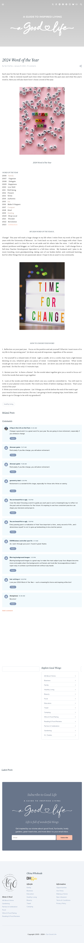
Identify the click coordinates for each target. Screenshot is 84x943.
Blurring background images (20, 557)
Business (47, 680)
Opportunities (61, 887)
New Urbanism (61, 897)
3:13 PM (33, 557)
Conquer (11, 207)
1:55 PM (30, 500)
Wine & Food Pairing (51, 717)
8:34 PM (24, 480)
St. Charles (48, 735)
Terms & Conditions (63, 900)
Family (11, 176)
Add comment (7, 611)
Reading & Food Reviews (53, 721)
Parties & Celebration (51, 726)
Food (46, 699)
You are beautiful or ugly (18, 500)
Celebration (12, 225)
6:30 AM (34, 428)
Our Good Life (51, 934)
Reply (13, 438)
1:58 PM (30, 521)
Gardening (48, 730)
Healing (11, 213)
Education (47, 703)
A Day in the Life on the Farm (20, 428)
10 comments (31, 66)
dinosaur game (15, 447)
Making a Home (62, 894)
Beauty (46, 694)
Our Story (60, 891)
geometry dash (15, 480)
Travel (46, 708)
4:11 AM (35, 541)
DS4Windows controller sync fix (21, 541)
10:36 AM (22, 596)
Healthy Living (49, 690)
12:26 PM (23, 579)
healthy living (8, 404)
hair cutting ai (15, 579)
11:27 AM (24, 447)
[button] (80, 66)
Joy (9, 202)
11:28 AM (24, 464)
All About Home (50, 676)
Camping (47, 712)
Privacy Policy (61, 903)
